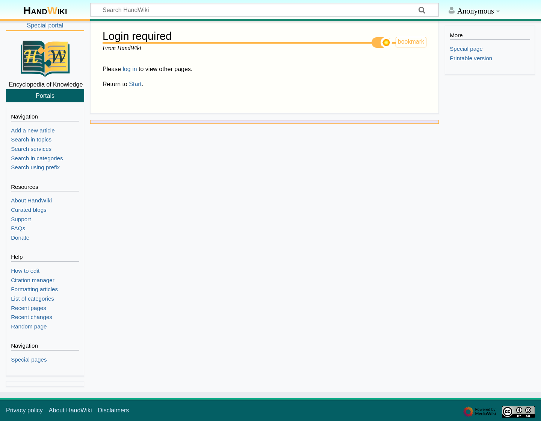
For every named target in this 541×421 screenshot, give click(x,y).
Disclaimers (113, 410)
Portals (45, 95)
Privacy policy (24, 410)
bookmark (411, 41)
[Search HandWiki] (264, 9)
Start (135, 84)
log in (129, 69)
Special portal (45, 25)
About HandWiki (70, 410)
